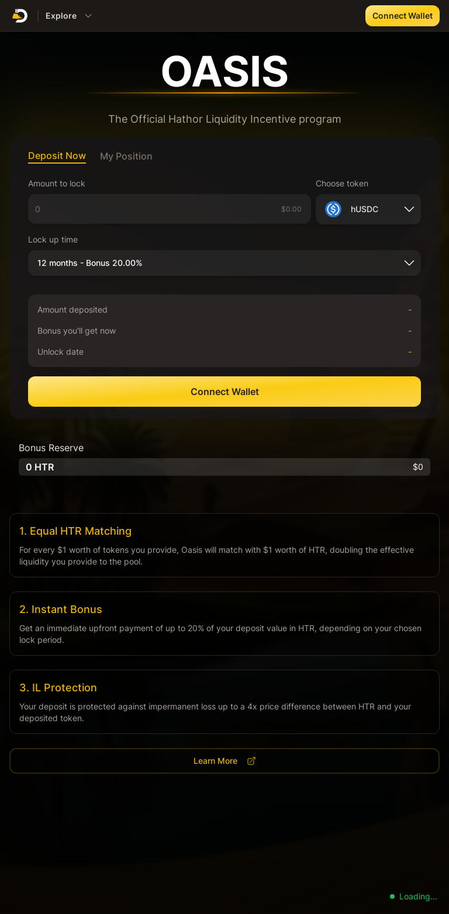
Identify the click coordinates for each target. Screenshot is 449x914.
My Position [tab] (126, 156)
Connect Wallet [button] (402, 15)
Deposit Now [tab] (57, 155)
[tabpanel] (224, 292)
